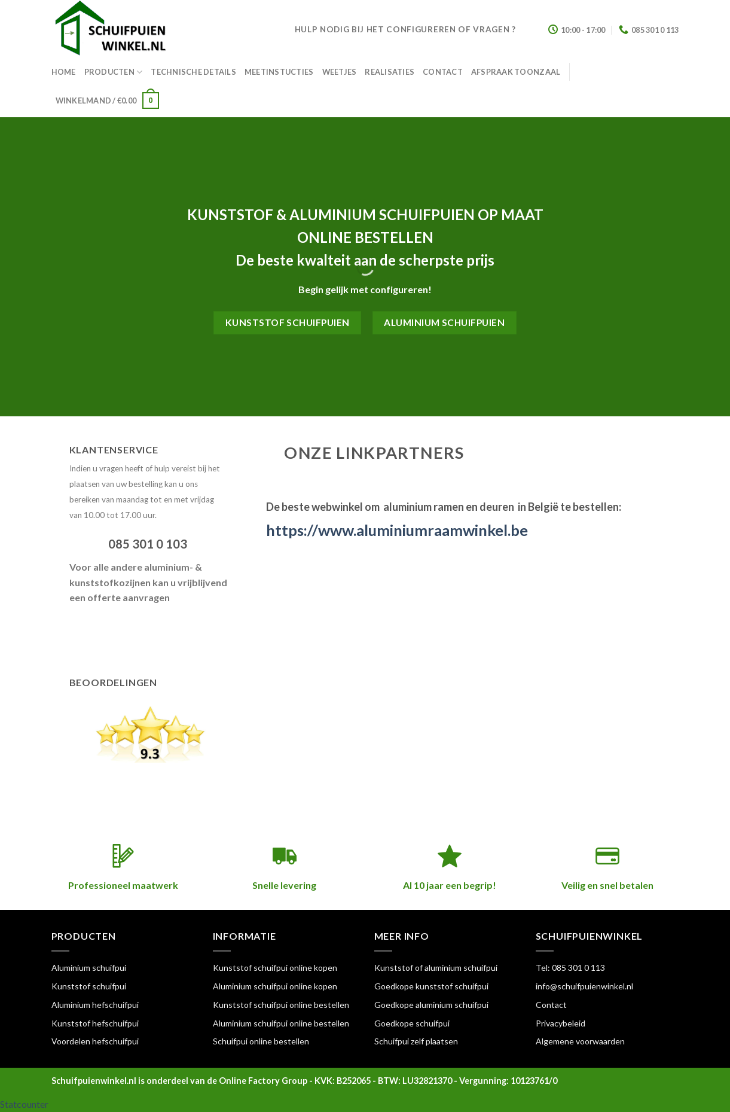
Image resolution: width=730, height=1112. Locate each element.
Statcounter (24, 1104)
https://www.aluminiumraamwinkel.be (397, 530)
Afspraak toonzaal (515, 72)
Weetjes (339, 72)
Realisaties (389, 72)
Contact (443, 72)
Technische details (193, 72)
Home (63, 72)
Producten (113, 72)
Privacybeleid (560, 1023)
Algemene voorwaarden (580, 1041)
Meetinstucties (279, 72)
